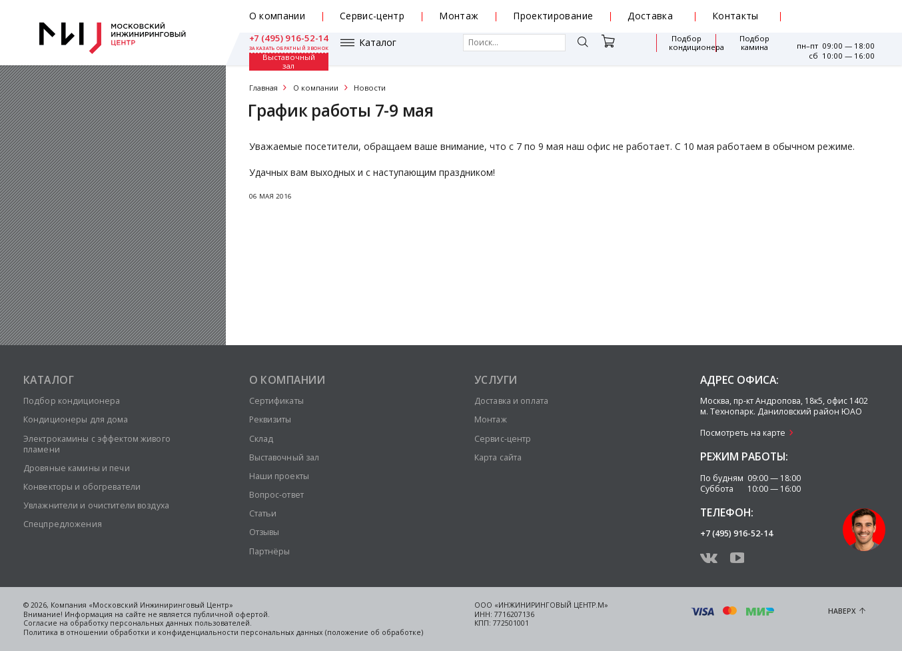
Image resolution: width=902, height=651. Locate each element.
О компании (277, 15)
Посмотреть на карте (742, 432)
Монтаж (458, 15)
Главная (263, 88)
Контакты (735, 15)
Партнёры (269, 551)
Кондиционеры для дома (76, 419)
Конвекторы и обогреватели (82, 486)
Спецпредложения (62, 524)
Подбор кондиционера (617, 49)
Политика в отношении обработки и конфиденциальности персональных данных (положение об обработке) (223, 632)
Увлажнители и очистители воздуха (96, 505)
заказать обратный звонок (835, 22)
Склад (261, 438)
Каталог (286, 49)
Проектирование (553, 15)
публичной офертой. (231, 614)
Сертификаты (276, 400)
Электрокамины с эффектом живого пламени (97, 444)
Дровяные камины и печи (76, 468)
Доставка (650, 15)
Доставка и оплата (511, 400)
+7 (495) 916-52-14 (835, 11)
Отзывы (264, 532)
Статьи (263, 513)
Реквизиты (270, 419)
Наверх (842, 611)
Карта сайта (498, 457)
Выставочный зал (748, 49)
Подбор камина (686, 49)
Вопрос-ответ (276, 494)
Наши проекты (279, 476)
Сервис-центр (372, 15)
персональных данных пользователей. (181, 623)
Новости (370, 88)
